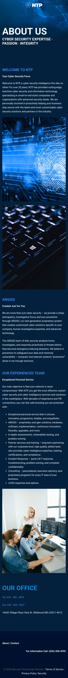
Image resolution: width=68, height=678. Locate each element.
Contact (15, 643)
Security (42, 673)
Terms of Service (54, 669)
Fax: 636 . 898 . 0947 (13, 605)
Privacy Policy (29, 673)
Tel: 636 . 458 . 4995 (13, 597)
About (5, 643)
